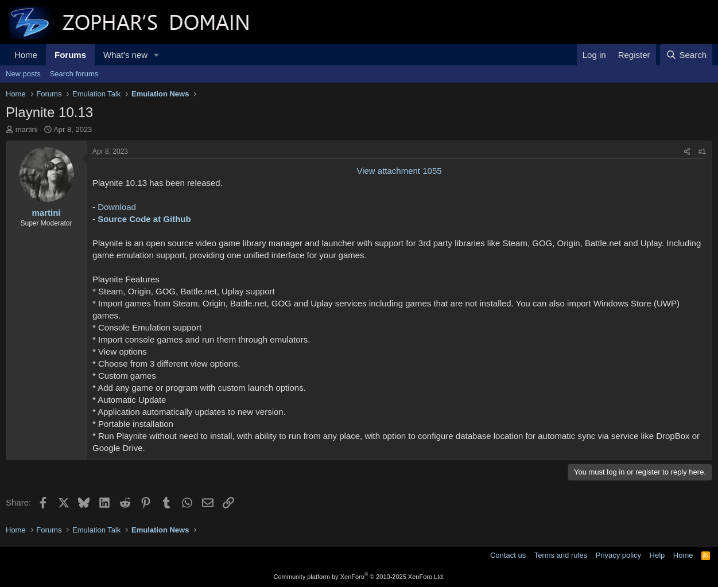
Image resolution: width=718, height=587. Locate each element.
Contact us (508, 555)
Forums (70, 55)
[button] (157, 54)
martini (26, 129)
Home (25, 55)
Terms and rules (560, 555)
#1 (702, 151)
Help (657, 555)
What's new (125, 55)
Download (117, 207)
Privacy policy (618, 555)
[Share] (687, 151)
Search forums (74, 73)
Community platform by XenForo (359, 576)
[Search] (686, 54)
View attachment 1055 (398, 171)
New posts (23, 73)
